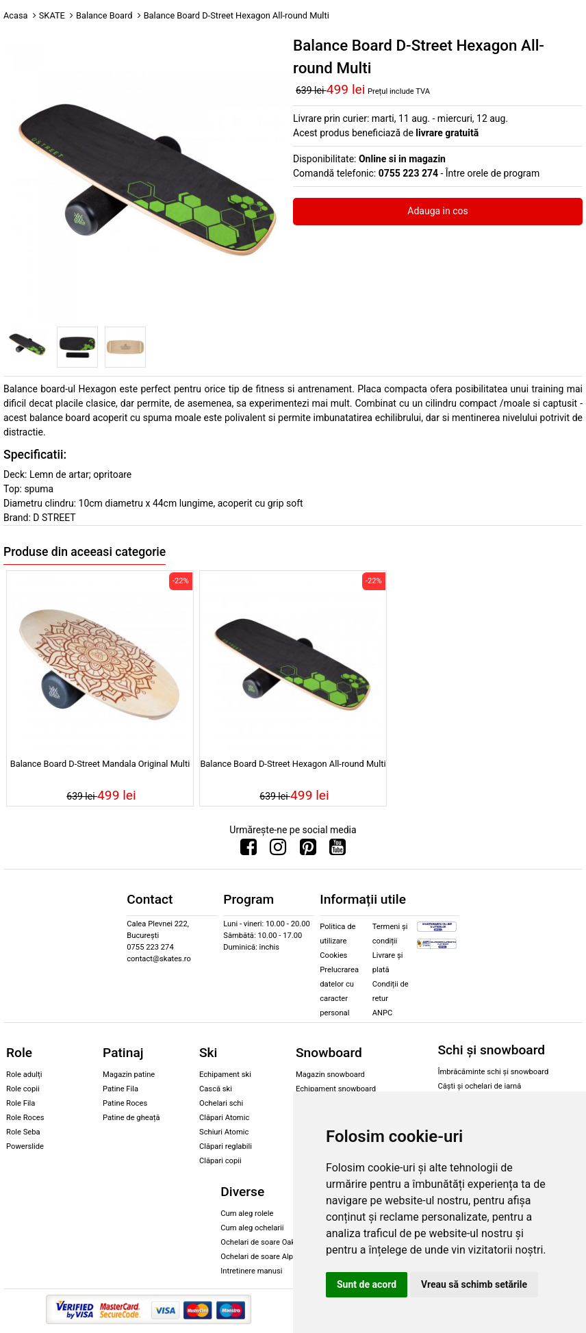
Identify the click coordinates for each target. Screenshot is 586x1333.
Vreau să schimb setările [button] (474, 1284)
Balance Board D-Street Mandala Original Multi (100, 764)
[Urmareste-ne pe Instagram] (278, 850)
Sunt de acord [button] (366, 1284)
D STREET (54, 517)
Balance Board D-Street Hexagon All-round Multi (292, 764)
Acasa (15, 15)
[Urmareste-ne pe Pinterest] (308, 850)
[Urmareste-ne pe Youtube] (337, 850)
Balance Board (104, 15)
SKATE (52, 15)
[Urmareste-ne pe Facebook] (248, 850)
